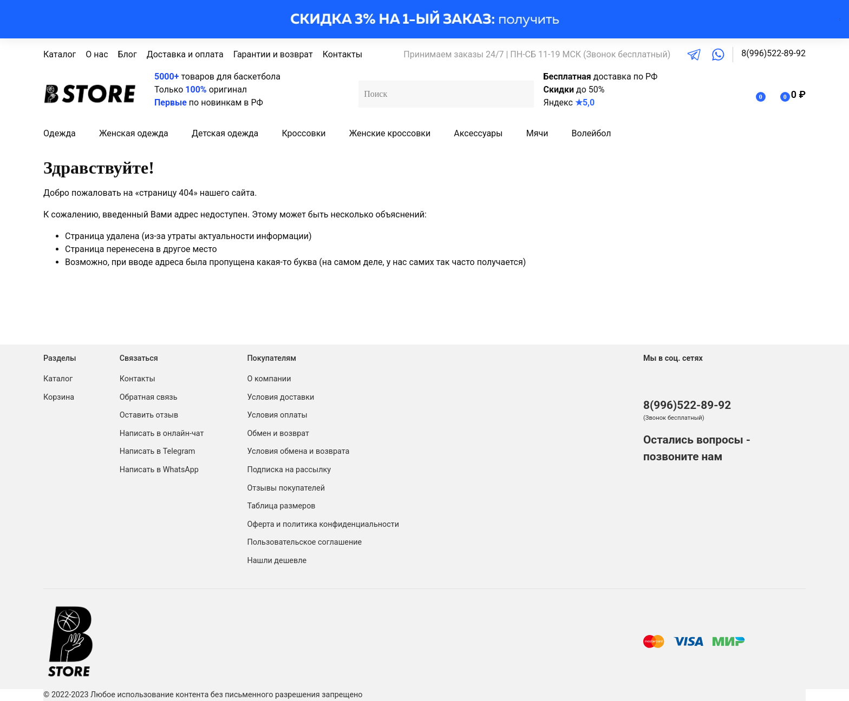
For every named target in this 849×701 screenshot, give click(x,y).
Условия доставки (280, 397)
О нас (97, 54)
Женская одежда (133, 133)
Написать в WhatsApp (159, 469)
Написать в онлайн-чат (162, 433)
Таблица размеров (281, 506)
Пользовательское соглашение (304, 542)
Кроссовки (303, 133)
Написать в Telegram (157, 451)
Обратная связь (149, 397)
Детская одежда (225, 133)
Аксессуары (478, 133)
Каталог (59, 54)
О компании (269, 378)
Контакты (342, 54)
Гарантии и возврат (273, 54)
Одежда (59, 133)
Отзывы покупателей (286, 488)
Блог (127, 54)
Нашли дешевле (276, 560)
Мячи (537, 133)
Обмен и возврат (278, 433)
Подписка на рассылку (289, 469)
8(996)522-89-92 (773, 53)
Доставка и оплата (185, 54)
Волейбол (591, 133)
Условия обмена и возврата (298, 451)
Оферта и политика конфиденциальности (323, 524)
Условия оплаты (277, 415)
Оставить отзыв (149, 415)
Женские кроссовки (389, 133)
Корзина (58, 397)
